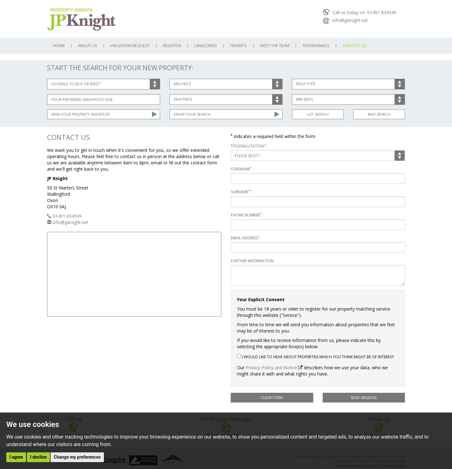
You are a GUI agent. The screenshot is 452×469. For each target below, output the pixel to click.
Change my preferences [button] (77, 457)
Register (172, 45)
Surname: (241, 192)
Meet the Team (274, 45)
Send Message (364, 397)
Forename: (242, 169)
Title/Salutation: (248, 146)
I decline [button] (38, 457)
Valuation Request (130, 45)
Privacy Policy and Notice (271, 367)
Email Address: (246, 238)
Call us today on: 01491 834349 (359, 12)
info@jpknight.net (345, 20)
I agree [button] (16, 457)
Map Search (379, 114)
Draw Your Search (192, 114)
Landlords (205, 45)
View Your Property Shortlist (80, 114)
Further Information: (252, 261)
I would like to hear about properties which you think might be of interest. (316, 357)
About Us (87, 45)
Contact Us (354, 45)
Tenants (238, 45)
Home (59, 45)
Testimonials (316, 45)
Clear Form (272, 397)
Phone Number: (246, 215)
